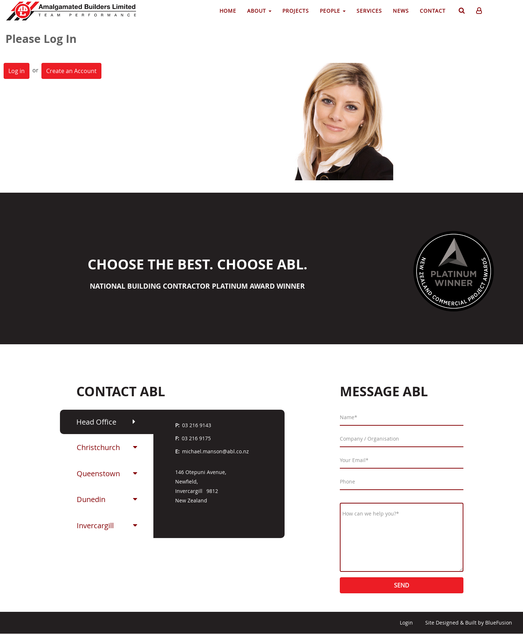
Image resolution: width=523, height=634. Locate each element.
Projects (295, 10)
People (333, 10)
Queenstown (98, 473)
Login (406, 622)
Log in (16, 71)
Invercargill (95, 525)
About (259, 10)
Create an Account (71, 71)
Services (369, 10)
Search (461, 12)
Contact (433, 10)
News (401, 10)
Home (228, 10)
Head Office (96, 422)
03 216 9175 (196, 438)
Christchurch (98, 447)
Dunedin (91, 499)
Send (401, 585)
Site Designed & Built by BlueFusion (468, 622)
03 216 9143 (196, 425)
